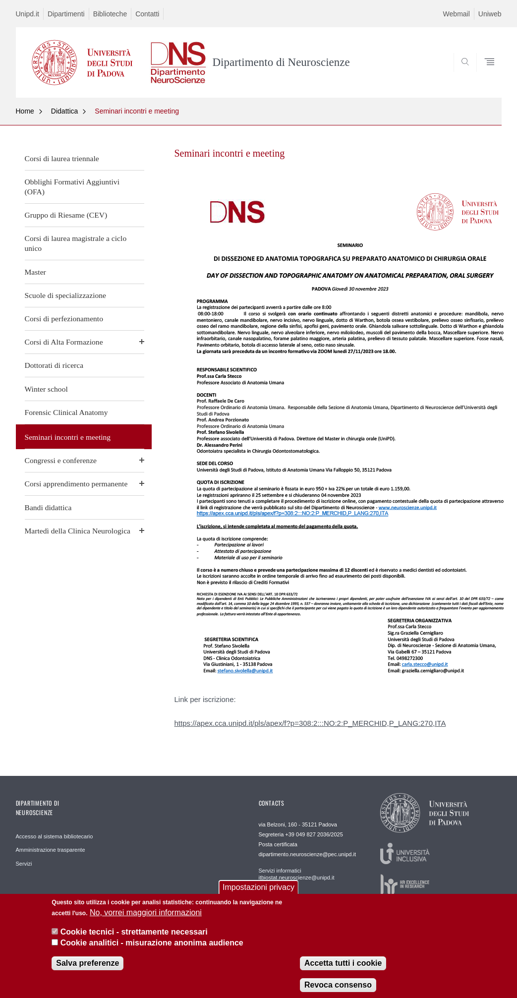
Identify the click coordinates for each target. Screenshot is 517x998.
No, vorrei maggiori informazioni (146, 920)
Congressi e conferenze (61, 460)
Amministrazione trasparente (50, 850)
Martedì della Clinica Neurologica (77, 531)
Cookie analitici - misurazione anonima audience (151, 950)
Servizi (24, 864)
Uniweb (490, 14)
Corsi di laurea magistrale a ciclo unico (76, 243)
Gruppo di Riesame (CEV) (66, 215)
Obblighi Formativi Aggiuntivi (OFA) (72, 186)
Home (25, 111)
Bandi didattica (48, 507)
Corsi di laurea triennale (62, 158)
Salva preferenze (87, 971)
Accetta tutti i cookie (343, 971)
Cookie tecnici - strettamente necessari (134, 939)
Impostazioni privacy (258, 894)
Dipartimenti (66, 14)
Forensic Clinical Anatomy (66, 412)
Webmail (456, 14)
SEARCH (460, 73)
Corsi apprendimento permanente (76, 483)
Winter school (46, 389)
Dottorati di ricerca (54, 365)
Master (35, 272)
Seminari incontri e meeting (137, 111)
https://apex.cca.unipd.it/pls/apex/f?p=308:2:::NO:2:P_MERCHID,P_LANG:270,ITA (310, 723)
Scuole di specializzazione (66, 295)
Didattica (64, 111)
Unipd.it (27, 14)
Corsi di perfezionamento (64, 318)
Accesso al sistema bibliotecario (54, 836)
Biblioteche (110, 14)
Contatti (147, 14)
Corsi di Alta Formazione (64, 342)
